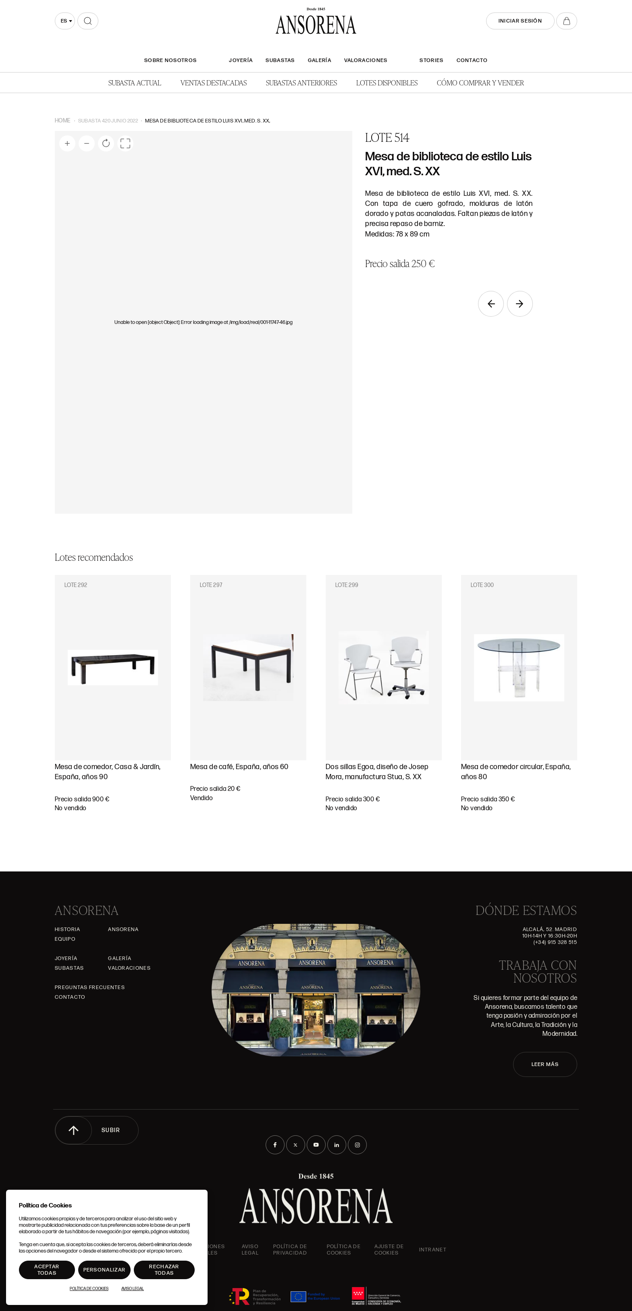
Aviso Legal (250, 1249)
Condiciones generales (205, 1249)
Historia (67, 929)
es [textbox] (64, 21)
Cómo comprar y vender (480, 82)
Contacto (472, 60)
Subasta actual (134, 82)
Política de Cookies (89, 1288)
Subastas (280, 60)
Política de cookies (344, 1249)
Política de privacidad (290, 1249)
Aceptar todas (46, 1269)
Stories (431, 60)
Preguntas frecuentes (90, 987)
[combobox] (65, 21)
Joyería (241, 60)
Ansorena (123, 929)
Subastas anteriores (301, 82)
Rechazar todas (164, 1269)
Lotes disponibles (387, 82)
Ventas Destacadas (214, 82)
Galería (319, 60)
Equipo (65, 939)
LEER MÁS (545, 1064)
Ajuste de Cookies (389, 1249)
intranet (433, 1250)
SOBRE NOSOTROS (170, 60)
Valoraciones (366, 60)
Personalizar (104, 1270)
